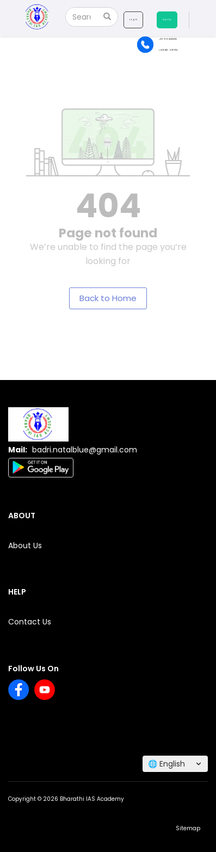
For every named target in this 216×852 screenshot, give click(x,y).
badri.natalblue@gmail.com (84, 449)
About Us (25, 545)
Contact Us (29, 621)
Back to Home (108, 298)
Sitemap (188, 828)
